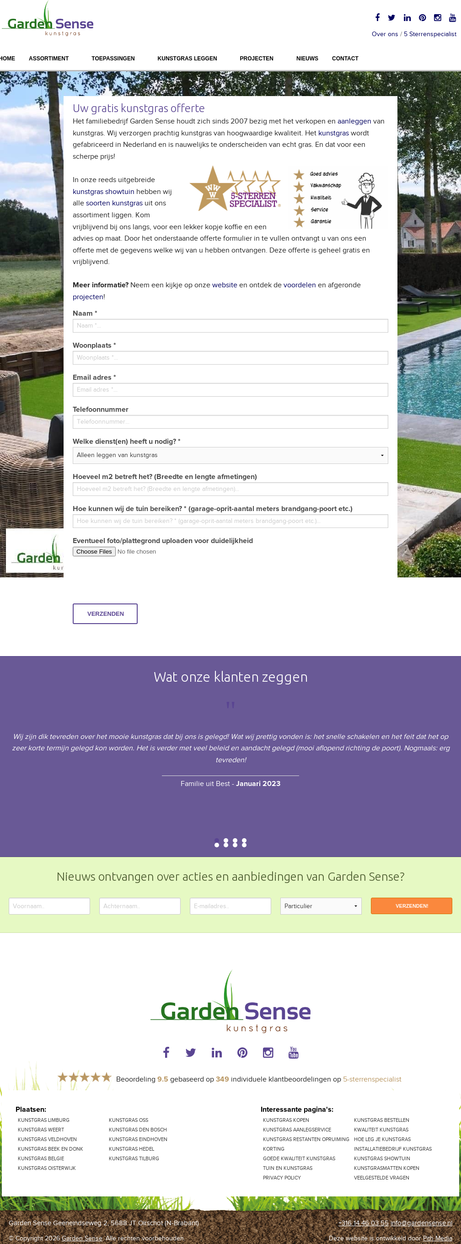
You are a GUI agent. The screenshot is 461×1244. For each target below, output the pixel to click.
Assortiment (49, 58)
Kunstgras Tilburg (134, 1159)
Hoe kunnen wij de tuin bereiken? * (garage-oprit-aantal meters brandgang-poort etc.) (213, 508)
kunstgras (333, 133)
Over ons (385, 34)
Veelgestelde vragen (381, 1178)
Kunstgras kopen (286, 1120)
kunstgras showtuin (103, 192)
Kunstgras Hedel (131, 1149)
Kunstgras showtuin (382, 1159)
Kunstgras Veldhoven (47, 1139)
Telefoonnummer (101, 409)
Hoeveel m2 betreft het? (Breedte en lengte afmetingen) (165, 476)
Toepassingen (112, 58)
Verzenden (105, 613)
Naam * (85, 313)
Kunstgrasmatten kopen (386, 1168)
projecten (88, 297)
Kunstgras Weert (41, 1130)
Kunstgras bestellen (381, 1120)
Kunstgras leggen (187, 58)
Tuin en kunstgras (287, 1168)
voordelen (301, 285)
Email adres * (94, 377)
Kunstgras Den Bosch (138, 1130)
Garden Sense (82, 1238)
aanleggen (355, 121)
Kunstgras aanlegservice (297, 1130)
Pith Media (437, 1238)
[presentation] (142, 585)
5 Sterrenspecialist (430, 34)
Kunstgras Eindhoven (138, 1139)
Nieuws (307, 58)
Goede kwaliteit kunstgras (299, 1159)
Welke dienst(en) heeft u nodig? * (127, 441)
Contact (345, 58)
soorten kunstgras (114, 203)
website (225, 285)
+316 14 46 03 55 (363, 1223)
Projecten (256, 58)
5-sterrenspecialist (372, 1079)
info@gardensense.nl (421, 1223)
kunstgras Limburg (44, 1120)
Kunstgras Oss (128, 1120)
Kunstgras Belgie (41, 1159)
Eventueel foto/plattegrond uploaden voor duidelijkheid (163, 540)
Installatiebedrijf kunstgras (393, 1149)
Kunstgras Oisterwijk (47, 1168)
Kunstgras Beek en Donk (50, 1149)
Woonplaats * (94, 345)
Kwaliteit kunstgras (381, 1130)
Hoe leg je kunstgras (382, 1139)
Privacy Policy (282, 1178)
